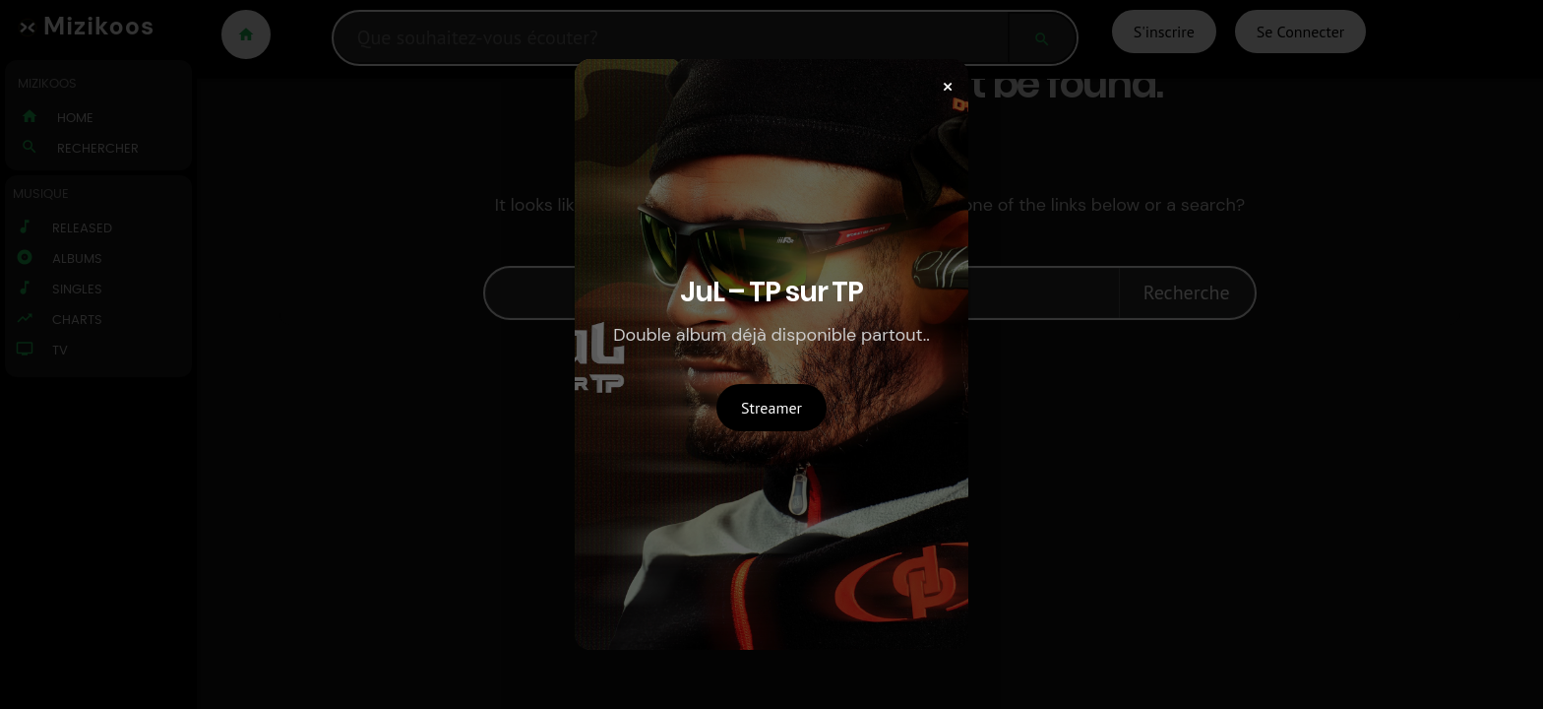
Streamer (771, 408)
